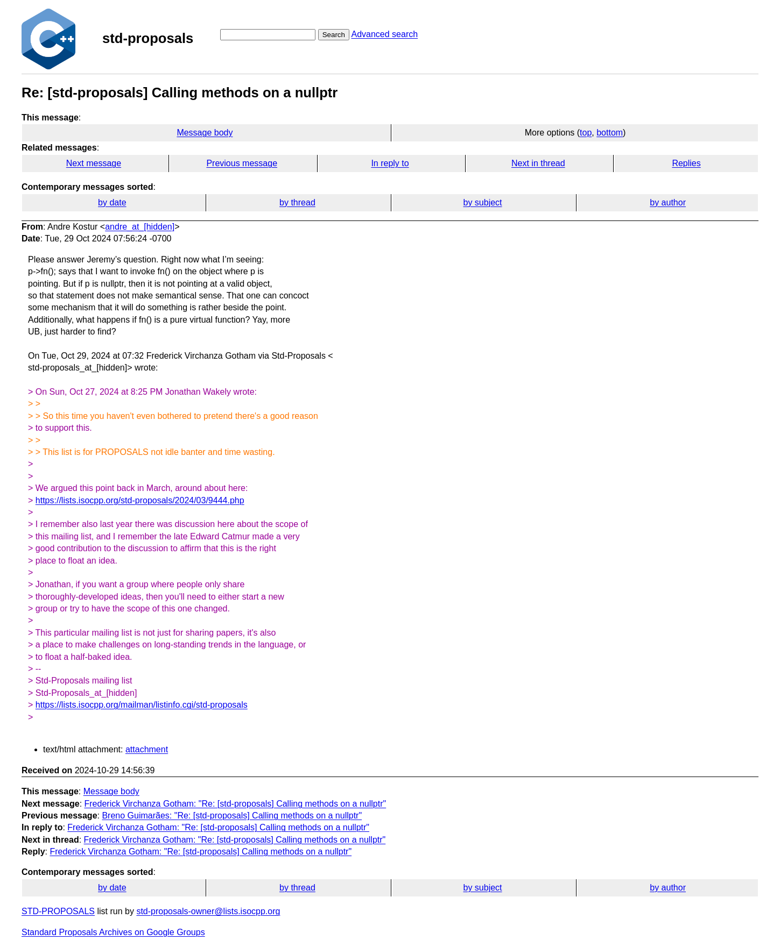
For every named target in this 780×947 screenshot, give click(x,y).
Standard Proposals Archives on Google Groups (113, 932)
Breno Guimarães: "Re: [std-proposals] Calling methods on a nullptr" (232, 815)
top (586, 132)
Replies (686, 163)
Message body (205, 132)
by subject (482, 202)
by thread (297, 202)
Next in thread (538, 163)
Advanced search (384, 34)
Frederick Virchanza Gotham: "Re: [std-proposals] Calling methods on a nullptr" (236, 803)
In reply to (390, 163)
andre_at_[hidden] (139, 226)
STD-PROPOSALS (58, 911)
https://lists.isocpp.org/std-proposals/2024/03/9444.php (140, 500)
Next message (93, 163)
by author (668, 202)
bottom (609, 132)
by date (112, 202)
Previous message (241, 163)
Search (333, 35)
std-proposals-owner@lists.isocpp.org (208, 911)
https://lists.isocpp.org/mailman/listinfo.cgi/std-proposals (142, 704)
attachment (146, 749)
